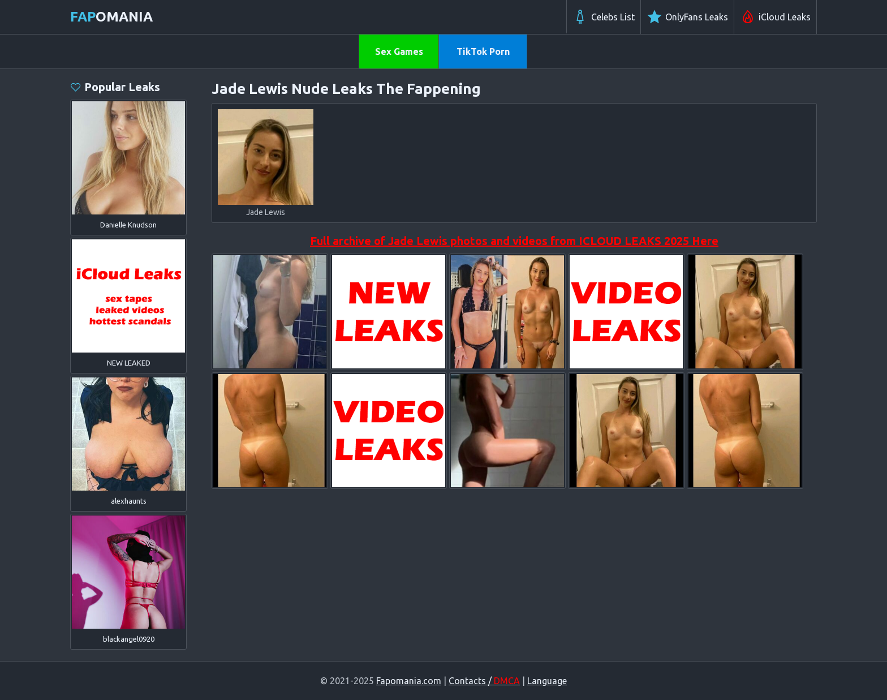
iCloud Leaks (775, 17)
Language (547, 681)
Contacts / (484, 681)
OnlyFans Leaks (687, 17)
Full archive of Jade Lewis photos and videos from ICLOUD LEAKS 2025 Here (514, 240)
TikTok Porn (483, 51)
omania (111, 16)
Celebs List (603, 17)
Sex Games (399, 51)
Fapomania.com (408, 681)
